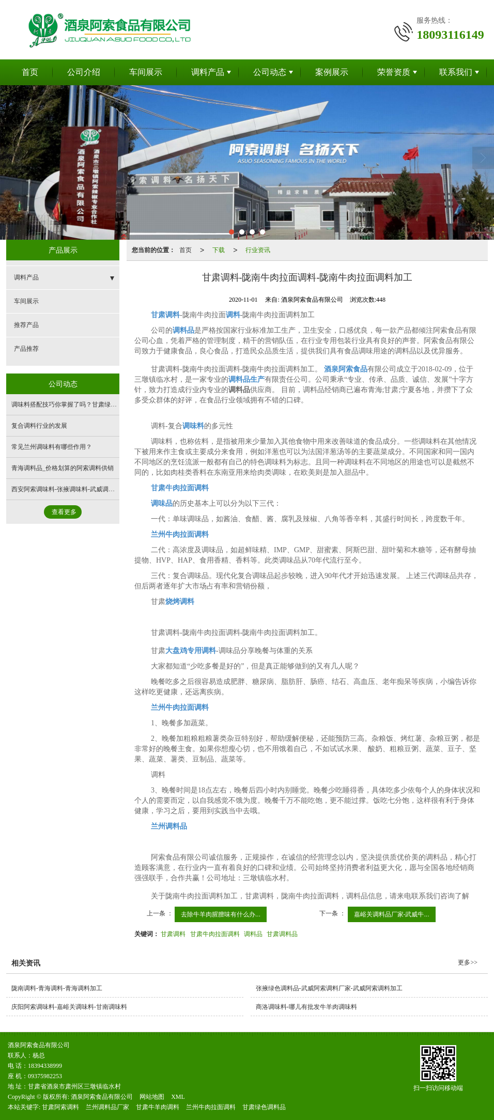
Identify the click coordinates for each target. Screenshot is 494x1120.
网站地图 (152, 1096)
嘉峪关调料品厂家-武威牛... (391, 914)
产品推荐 (26, 348)
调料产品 (207, 72)
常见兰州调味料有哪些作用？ (51, 446)
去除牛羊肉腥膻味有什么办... (220, 914)
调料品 (253, 934)
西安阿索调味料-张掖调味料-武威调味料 (66, 489)
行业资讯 (257, 250)
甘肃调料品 (282, 934)
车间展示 (145, 72)
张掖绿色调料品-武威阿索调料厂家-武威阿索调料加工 (329, 988)
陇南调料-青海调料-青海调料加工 (56, 988)
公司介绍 (83, 72)
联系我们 (455, 72)
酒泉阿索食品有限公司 (102, 1096)
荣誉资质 (393, 72)
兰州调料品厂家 (107, 1107)
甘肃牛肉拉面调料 (215, 934)
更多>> (467, 962)
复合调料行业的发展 (39, 425)
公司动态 (269, 72)
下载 (218, 250)
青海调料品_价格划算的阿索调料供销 (62, 468)
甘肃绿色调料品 (264, 1107)
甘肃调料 (173, 934)
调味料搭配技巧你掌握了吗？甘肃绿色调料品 (73, 404)
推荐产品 (26, 325)
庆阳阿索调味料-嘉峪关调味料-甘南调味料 (69, 1006)
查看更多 (64, 512)
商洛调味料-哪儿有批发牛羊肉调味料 (306, 1006)
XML (178, 1096)
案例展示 (331, 72)
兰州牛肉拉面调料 (211, 1107)
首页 (30, 72)
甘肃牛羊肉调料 (157, 1107)
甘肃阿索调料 (60, 1107)
